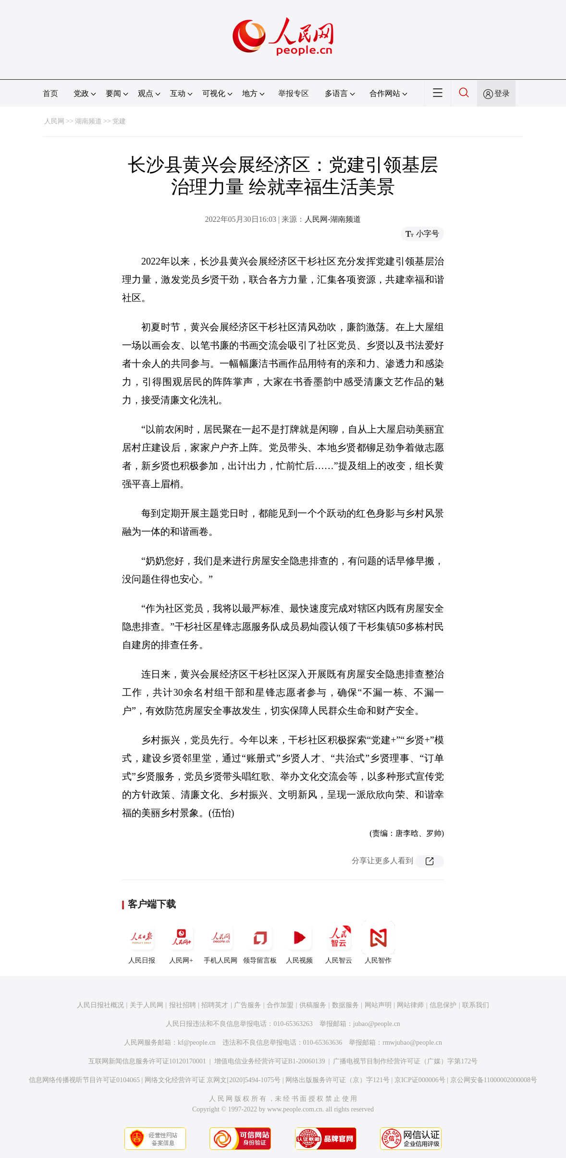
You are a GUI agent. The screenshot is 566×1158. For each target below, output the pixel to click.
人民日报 (142, 942)
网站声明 (378, 1005)
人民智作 (378, 942)
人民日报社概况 (100, 1005)
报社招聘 (182, 1005)
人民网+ (181, 942)
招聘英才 (214, 1005)
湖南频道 (88, 121)
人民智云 (339, 942)
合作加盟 (280, 1005)
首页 (50, 93)
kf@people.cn (197, 1042)
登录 (502, 93)
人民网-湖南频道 (333, 219)
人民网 (54, 121)
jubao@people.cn (376, 1023)
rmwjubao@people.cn (412, 1042)
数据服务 (345, 1005)
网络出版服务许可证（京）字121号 (337, 1080)
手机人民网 (220, 942)
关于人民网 (146, 1005)
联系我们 (475, 1005)
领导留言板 (260, 942)
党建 (119, 121)
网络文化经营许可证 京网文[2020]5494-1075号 (213, 1080)
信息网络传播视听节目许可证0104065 (84, 1080)
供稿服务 (312, 1005)
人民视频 (299, 942)
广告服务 (247, 1005)
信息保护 (443, 1005)
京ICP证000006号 (419, 1080)
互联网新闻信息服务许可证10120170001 (147, 1061)
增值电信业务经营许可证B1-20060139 (269, 1061)
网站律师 (410, 1005)
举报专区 (293, 93)
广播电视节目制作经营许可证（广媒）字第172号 (405, 1061)
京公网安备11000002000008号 (493, 1080)
